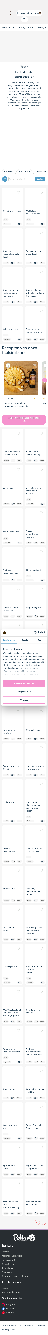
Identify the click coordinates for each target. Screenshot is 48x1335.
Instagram (10, 1305)
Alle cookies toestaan (24, 683)
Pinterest (10, 1313)
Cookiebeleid (8, 1264)
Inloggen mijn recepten (29, 12)
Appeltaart (9, 172)
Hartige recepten (27, 28)
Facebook (10, 1309)
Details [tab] (25, 640)
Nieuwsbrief (7, 1272)
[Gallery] (24, 386)
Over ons (6, 1252)
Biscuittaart (24, 172)
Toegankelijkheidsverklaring (15, 1276)
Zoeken (40, 179)
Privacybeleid (8, 1260)
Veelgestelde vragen (11, 1292)
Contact (5, 1288)
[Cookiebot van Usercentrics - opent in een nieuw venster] (34, 633)
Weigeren (24, 700)
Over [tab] (39, 640)
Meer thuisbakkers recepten (24, 420)
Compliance (7, 1268)
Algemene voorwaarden (13, 1256)
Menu (23, 19)
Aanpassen (24, 691)
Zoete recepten (9, 28)
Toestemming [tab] (9, 640)
